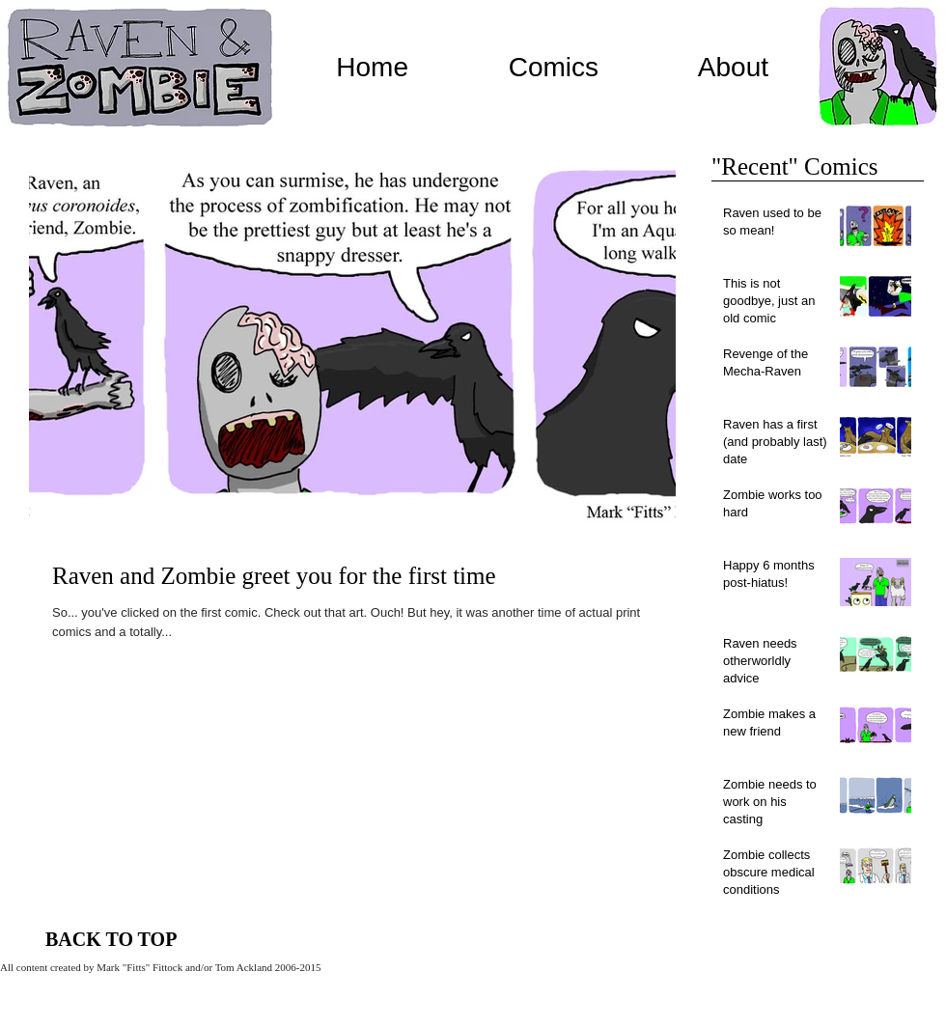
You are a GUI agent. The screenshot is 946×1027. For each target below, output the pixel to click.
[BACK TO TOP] (111, 939)
